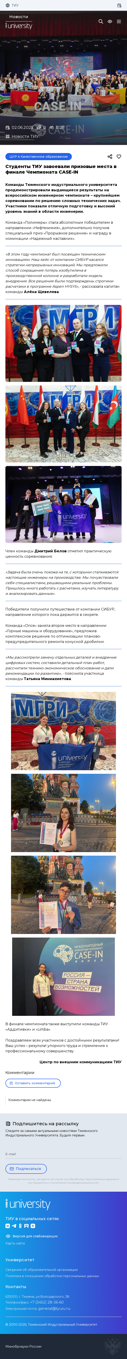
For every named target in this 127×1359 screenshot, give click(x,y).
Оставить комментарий (32, 1083)
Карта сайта (15, 1243)
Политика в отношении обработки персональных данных (52, 1276)
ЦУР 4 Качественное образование (38, 157)
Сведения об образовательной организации (41, 1270)
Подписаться (25, 1169)
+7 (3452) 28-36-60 (47, 1302)
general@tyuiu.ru (54, 1308)
